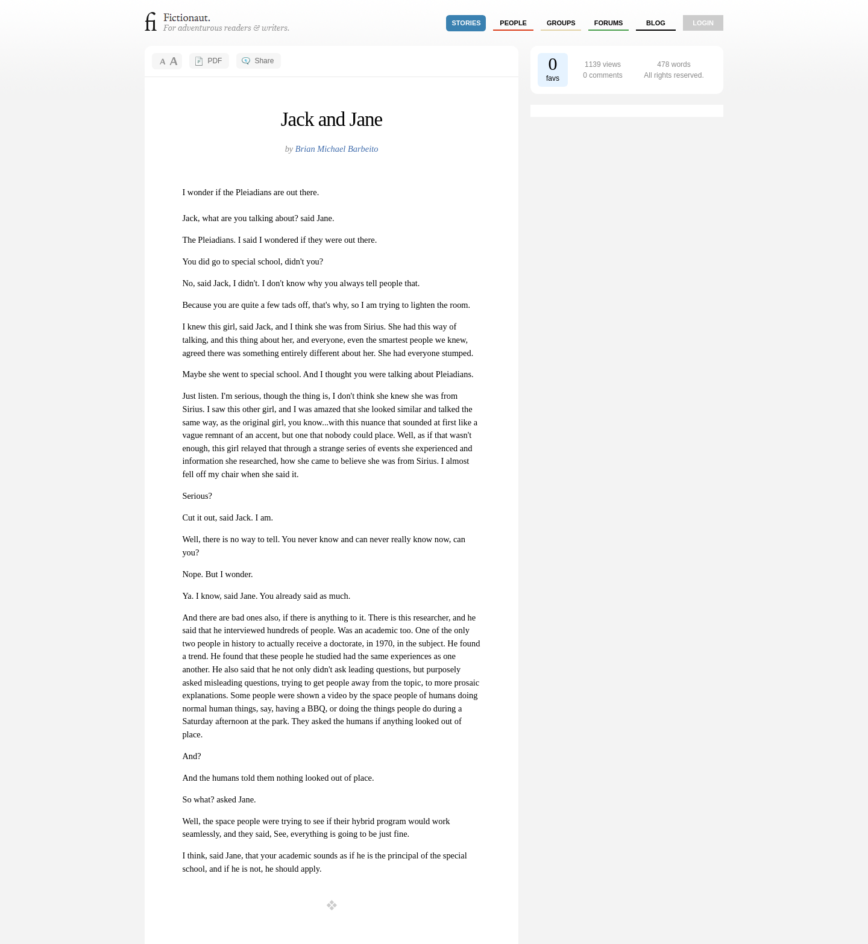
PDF (214, 61)
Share (264, 61)
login (703, 23)
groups (561, 23)
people (513, 23)
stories (466, 23)
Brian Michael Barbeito (336, 149)
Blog (655, 23)
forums (608, 23)
